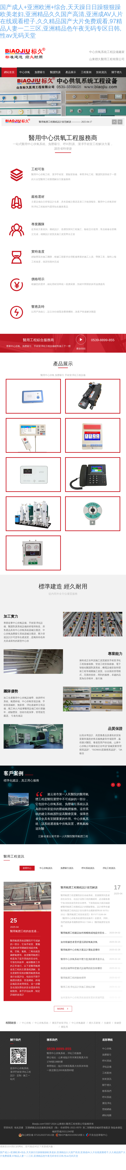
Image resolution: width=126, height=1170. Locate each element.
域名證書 (18, 1127)
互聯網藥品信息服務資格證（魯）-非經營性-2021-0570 (53, 1127)
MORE (63, 1008)
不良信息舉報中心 (98, 1135)
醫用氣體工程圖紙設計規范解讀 (65, 122)
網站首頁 (9, 72)
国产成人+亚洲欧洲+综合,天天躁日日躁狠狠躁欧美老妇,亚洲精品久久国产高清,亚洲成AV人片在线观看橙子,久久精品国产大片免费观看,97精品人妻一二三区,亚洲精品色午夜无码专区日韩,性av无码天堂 (61, 21)
